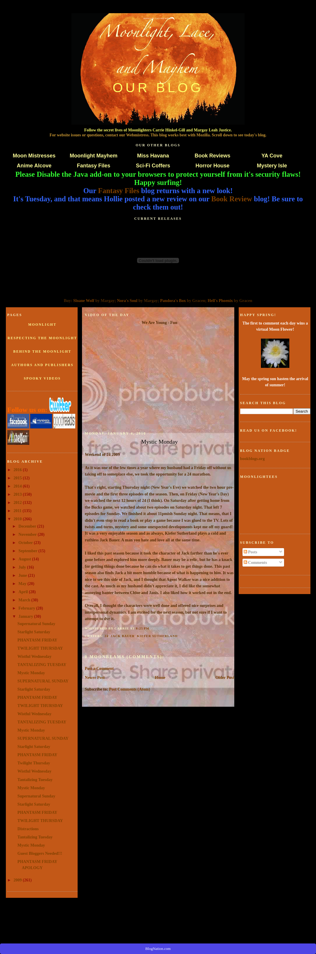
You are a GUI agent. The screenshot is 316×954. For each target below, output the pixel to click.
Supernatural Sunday (36, 623)
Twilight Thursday (34, 763)
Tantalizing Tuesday (35, 779)
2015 (18, 478)
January (26, 616)
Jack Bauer (123, 636)
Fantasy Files (93, 166)
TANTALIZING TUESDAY (42, 664)
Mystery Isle (272, 166)
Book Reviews (212, 156)
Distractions (28, 828)
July (22, 567)
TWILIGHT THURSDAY (40, 648)
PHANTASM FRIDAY (37, 640)
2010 (18, 519)
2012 (18, 502)
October (26, 542)
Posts (250, 552)
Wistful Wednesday (35, 656)
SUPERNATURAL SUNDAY (43, 681)
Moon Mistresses (34, 156)
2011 (18, 510)
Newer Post (95, 677)
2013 (18, 494)
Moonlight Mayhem (93, 156)
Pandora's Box (173, 300)
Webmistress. (138, 135)
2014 (18, 486)
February (27, 608)
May (23, 583)
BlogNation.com (157, 948)
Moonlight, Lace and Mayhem (158, 18)
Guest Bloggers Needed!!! (40, 853)
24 (106, 636)
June (23, 575)
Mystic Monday (31, 672)
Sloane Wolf (83, 300)
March (24, 600)
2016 (18, 469)
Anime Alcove (34, 166)
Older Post (224, 677)
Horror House (212, 166)
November (28, 534)
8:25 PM (142, 628)
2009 (18, 880)
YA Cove (272, 156)
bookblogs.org (252, 458)
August (25, 559)
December (27, 526)
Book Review (231, 199)
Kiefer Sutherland (157, 636)
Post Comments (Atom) (129, 689)
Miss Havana (153, 156)
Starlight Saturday (34, 631)
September (28, 550)
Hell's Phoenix (220, 300)
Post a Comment (99, 668)
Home (160, 677)
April (23, 591)
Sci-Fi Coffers (153, 166)
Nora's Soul (127, 300)
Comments (255, 562)
